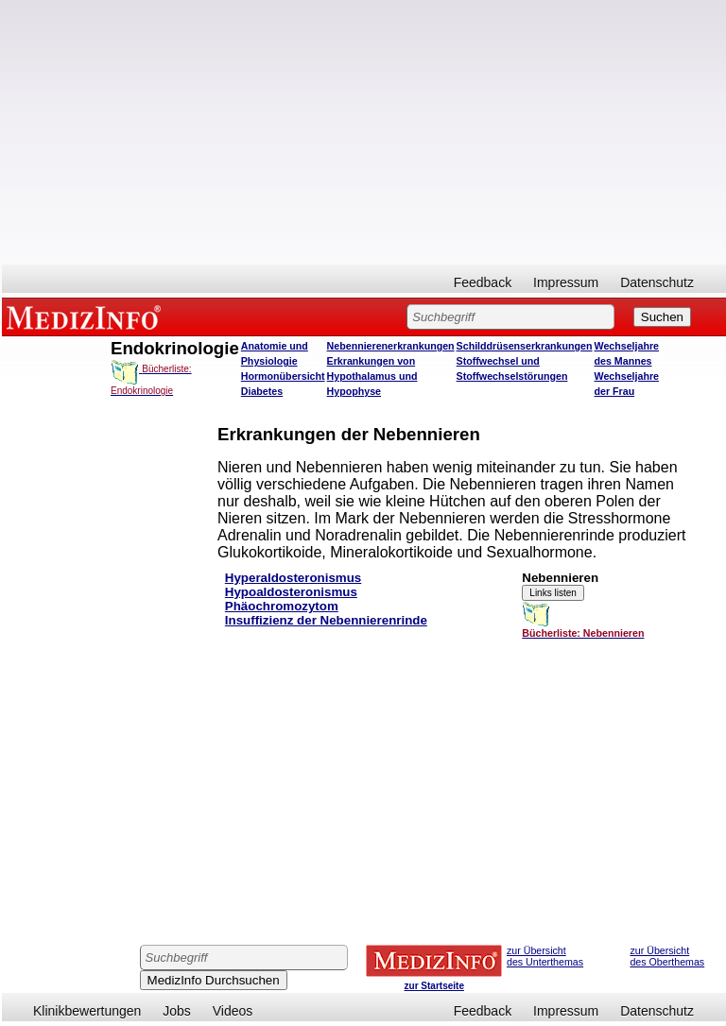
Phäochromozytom (281, 606)
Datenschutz (657, 282)
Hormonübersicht (283, 376)
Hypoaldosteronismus (291, 592)
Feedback (482, 282)
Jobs (177, 1010)
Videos (233, 1010)
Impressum (565, 282)
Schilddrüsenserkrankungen (525, 345)
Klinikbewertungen (87, 1010)
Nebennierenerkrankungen (391, 345)
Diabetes (262, 391)
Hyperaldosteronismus (293, 578)
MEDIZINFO (87, 316)
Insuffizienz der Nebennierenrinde (326, 620)
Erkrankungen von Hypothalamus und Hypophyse (372, 376)
